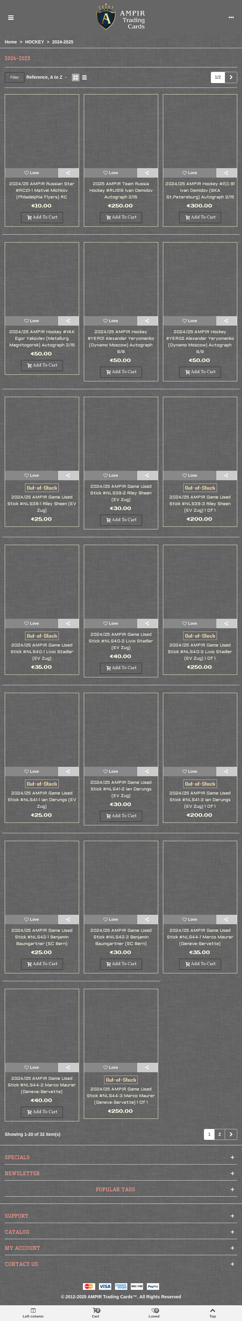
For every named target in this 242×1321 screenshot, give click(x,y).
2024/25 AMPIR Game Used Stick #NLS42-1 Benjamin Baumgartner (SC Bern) (41, 937)
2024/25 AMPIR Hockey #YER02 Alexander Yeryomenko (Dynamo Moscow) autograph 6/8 (200, 342)
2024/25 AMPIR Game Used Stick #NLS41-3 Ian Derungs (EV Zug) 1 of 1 (200, 800)
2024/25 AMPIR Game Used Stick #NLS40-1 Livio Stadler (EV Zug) (41, 652)
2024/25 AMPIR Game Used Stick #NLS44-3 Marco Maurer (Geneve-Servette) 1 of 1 (121, 1096)
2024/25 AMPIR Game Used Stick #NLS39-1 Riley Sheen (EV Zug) (41, 504)
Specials (17, 1157)
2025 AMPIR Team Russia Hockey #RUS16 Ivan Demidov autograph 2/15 (121, 190)
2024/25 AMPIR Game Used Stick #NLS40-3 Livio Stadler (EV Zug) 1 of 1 (200, 652)
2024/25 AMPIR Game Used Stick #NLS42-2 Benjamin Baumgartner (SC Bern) (121, 937)
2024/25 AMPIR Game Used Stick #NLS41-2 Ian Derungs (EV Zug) (121, 789)
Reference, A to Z (47, 77)
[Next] (231, 77)
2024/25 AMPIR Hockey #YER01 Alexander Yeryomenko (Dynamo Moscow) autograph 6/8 (121, 342)
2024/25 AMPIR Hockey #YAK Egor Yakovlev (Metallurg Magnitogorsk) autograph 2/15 (42, 338)
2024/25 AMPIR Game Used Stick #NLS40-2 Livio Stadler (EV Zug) (121, 641)
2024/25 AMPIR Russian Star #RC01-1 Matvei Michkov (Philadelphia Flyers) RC (41, 190)
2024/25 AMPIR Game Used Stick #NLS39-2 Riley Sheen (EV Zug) (121, 493)
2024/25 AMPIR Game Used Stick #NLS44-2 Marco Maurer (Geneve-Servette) (42, 1085)
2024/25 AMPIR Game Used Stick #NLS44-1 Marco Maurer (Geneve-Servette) (200, 937)
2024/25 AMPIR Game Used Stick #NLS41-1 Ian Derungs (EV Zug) (42, 800)
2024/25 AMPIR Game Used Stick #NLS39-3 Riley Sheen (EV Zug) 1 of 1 (200, 504)
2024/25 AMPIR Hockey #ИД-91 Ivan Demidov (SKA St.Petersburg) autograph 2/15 (200, 190)
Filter (14, 77)
